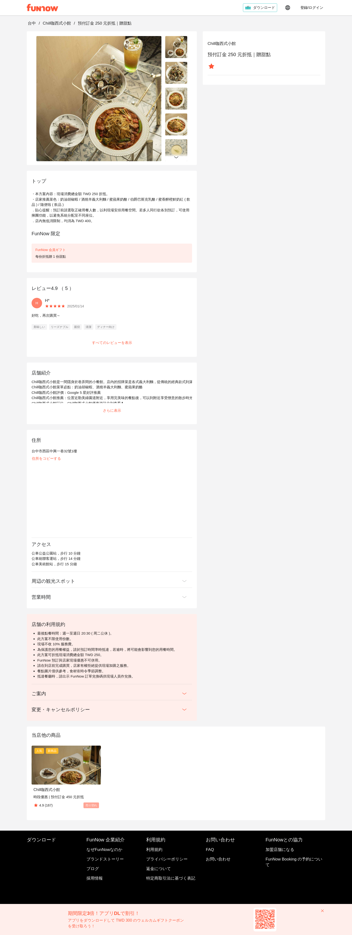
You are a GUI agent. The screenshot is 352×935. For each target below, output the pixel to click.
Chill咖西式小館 (57, 23)
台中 (32, 23)
